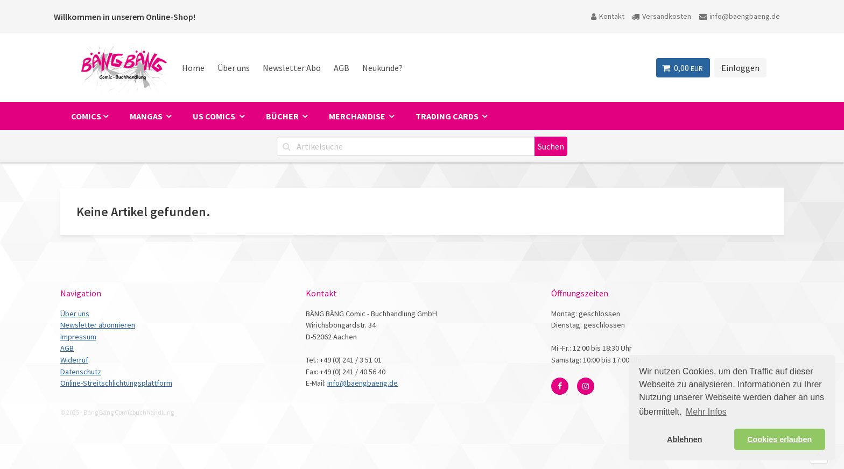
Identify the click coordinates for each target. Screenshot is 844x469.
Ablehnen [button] (684, 439)
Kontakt (607, 16)
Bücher (283, 116)
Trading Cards (448, 116)
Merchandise (358, 116)
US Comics (215, 116)
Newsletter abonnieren (97, 325)
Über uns (233, 67)
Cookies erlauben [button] (779, 439)
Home (193, 67)
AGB (341, 67)
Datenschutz (80, 371)
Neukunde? (382, 67)
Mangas (147, 116)
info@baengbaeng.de (739, 16)
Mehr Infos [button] (706, 411)
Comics (86, 116)
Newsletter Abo (292, 67)
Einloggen (740, 67)
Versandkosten (661, 16)
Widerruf (74, 360)
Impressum (78, 337)
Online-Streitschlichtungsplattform (116, 383)
